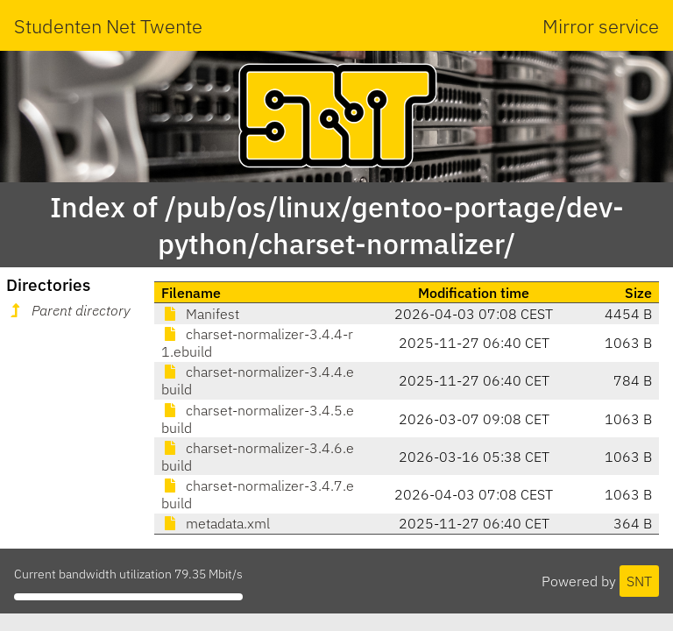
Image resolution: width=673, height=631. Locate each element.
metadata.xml (215, 523)
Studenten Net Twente (108, 26)
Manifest (200, 314)
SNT (639, 581)
